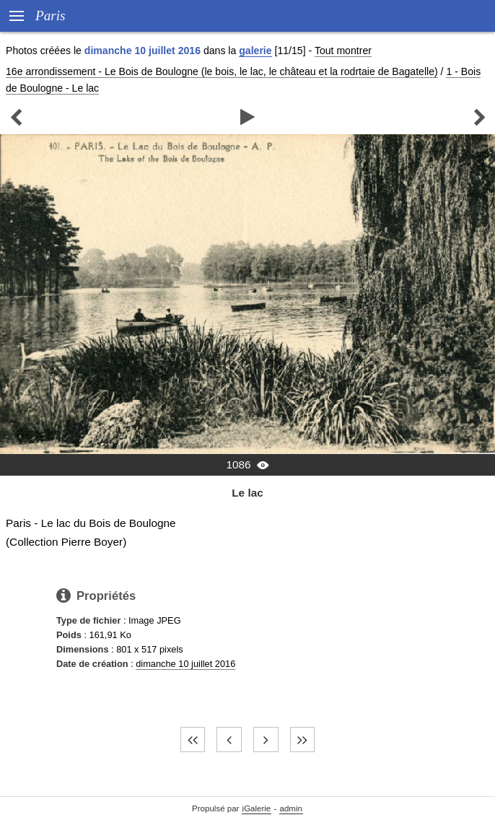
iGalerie (256, 808)
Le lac (247, 493)
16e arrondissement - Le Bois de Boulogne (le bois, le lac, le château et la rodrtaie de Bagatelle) (222, 71)
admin (291, 808)
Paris (50, 15)
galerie (255, 50)
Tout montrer (343, 50)
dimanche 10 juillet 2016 (185, 663)
